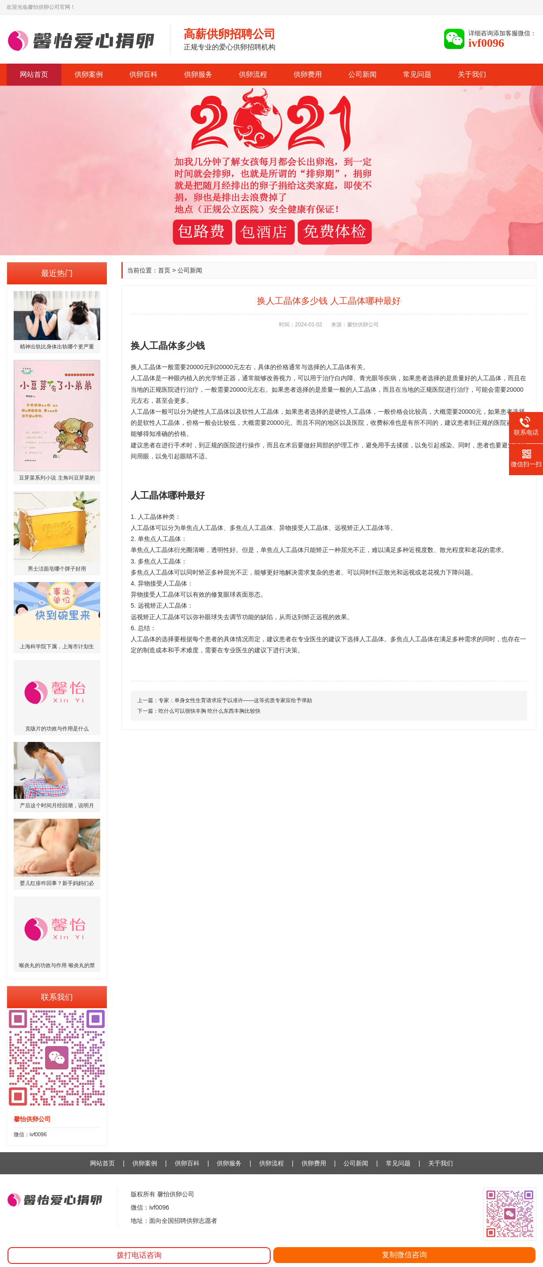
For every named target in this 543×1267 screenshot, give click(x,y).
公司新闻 (362, 74)
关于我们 (472, 74)
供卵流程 (253, 74)
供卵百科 (143, 74)
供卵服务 (198, 74)
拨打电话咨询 (139, 1255)
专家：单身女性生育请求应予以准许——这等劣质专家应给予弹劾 (235, 700)
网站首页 (34, 74)
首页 (164, 270)
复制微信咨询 (404, 1255)
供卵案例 (89, 74)
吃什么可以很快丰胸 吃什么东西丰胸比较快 (209, 711)
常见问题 (417, 74)
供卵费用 (308, 74)
